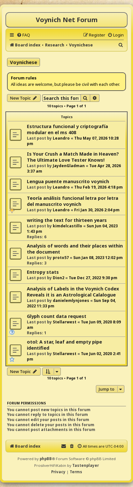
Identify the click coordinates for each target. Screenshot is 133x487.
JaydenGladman (69, 165)
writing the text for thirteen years (67, 220)
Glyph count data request (56, 316)
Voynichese (23, 62)
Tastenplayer (85, 465)
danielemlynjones (71, 300)
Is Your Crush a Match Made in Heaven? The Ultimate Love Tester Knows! (73, 157)
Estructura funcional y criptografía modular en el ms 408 (67, 129)
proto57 (61, 257)
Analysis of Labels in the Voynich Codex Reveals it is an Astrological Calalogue (73, 292)
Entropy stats (43, 272)
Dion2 (58, 277)
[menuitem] (23, 35)
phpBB (46, 458)
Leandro (61, 138)
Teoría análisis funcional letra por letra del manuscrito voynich (72, 201)
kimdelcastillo (67, 226)
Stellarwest (64, 322)
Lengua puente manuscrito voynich (68, 181)
